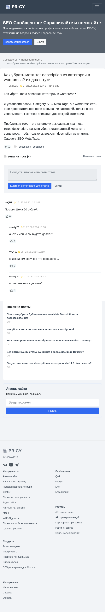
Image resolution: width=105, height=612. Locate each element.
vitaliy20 (13, 85)
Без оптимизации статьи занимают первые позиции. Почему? (45, 351)
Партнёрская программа (68, 522)
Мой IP (6, 513)
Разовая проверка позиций (17, 486)
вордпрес (38, 146)
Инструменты (10, 551)
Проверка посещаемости (16, 497)
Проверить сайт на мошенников (20, 523)
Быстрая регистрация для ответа (29, 185)
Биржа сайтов (10, 562)
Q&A (57, 476)
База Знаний (62, 492)
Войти (40, 41)
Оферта (7, 598)
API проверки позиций (67, 517)
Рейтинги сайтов (64, 528)
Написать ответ (92, 156)
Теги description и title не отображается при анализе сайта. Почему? (49, 340)
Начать (52, 410)
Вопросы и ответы (31, 59)
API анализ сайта (64, 512)
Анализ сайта (16, 388)
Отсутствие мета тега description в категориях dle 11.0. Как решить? (49, 363)
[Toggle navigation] (97, 6)
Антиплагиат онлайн (14, 507)
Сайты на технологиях (67, 533)
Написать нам (10, 587)
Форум (58, 481)
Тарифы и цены (11, 546)
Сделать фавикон (12, 528)
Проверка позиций (16, 557)
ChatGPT (8, 492)
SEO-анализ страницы (15, 481)
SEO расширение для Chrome (19, 567)
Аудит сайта (9, 502)
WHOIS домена (11, 518)
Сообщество (10, 59)
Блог (58, 486)
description (25, 146)
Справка (7, 592)
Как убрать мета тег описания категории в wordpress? (40, 329)
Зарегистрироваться (17, 41)
